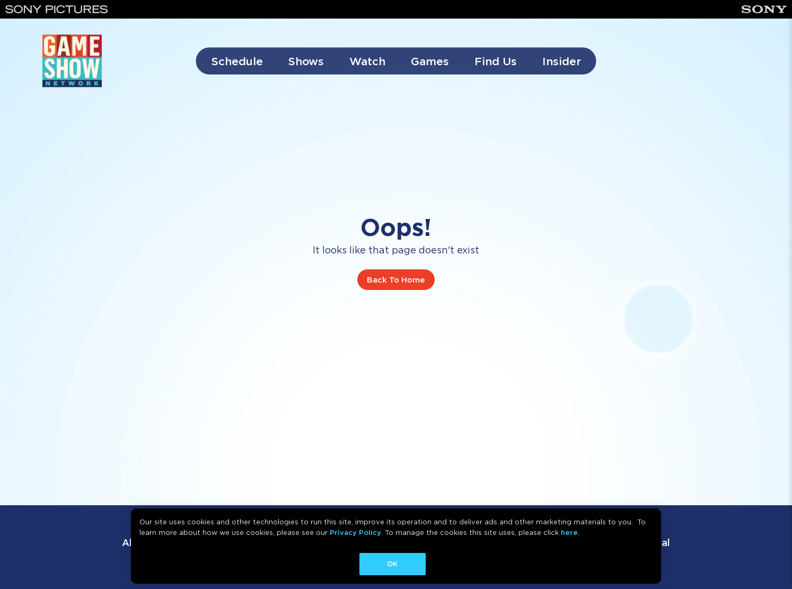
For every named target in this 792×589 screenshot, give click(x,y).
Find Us (495, 61)
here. (570, 533)
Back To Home (396, 280)
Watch (367, 61)
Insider (561, 61)
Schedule (237, 61)
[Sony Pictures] (56, 9)
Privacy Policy (355, 533)
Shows (306, 61)
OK (392, 564)
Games (430, 61)
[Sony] (764, 9)
